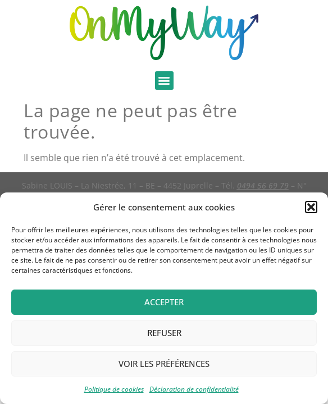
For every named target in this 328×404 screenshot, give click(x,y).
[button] (311, 207)
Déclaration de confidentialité (194, 389)
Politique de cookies (114, 389)
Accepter (164, 301)
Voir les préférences (164, 363)
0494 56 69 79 (263, 185)
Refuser (164, 332)
